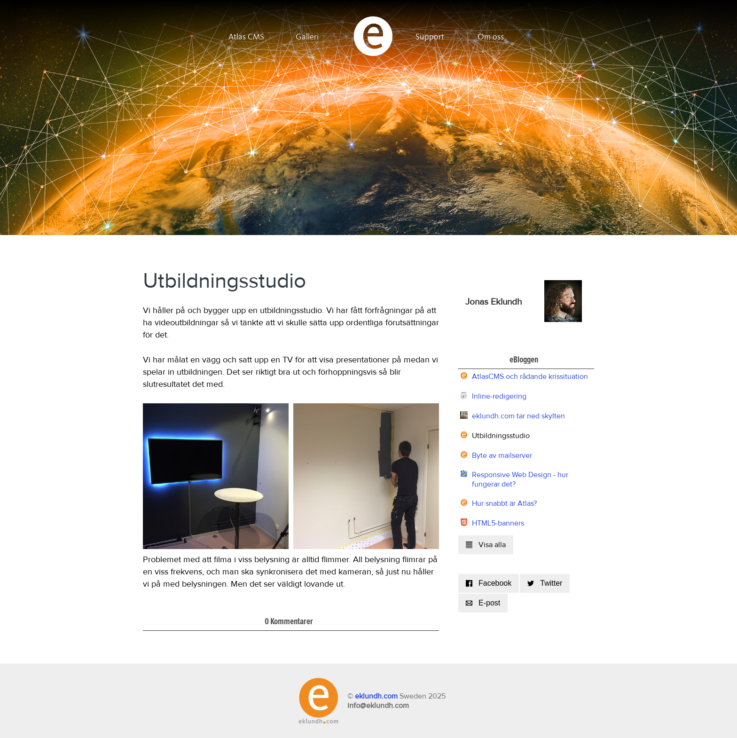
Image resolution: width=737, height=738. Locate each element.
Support (430, 37)
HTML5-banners (498, 523)
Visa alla (486, 545)
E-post (483, 603)
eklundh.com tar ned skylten (518, 416)
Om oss (491, 37)
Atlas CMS (246, 37)
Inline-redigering (499, 396)
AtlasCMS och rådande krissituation (530, 376)
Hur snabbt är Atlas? (504, 503)
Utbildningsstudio (501, 436)
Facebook (488, 583)
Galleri (307, 37)
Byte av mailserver (502, 455)
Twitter (544, 583)
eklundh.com (376, 696)
